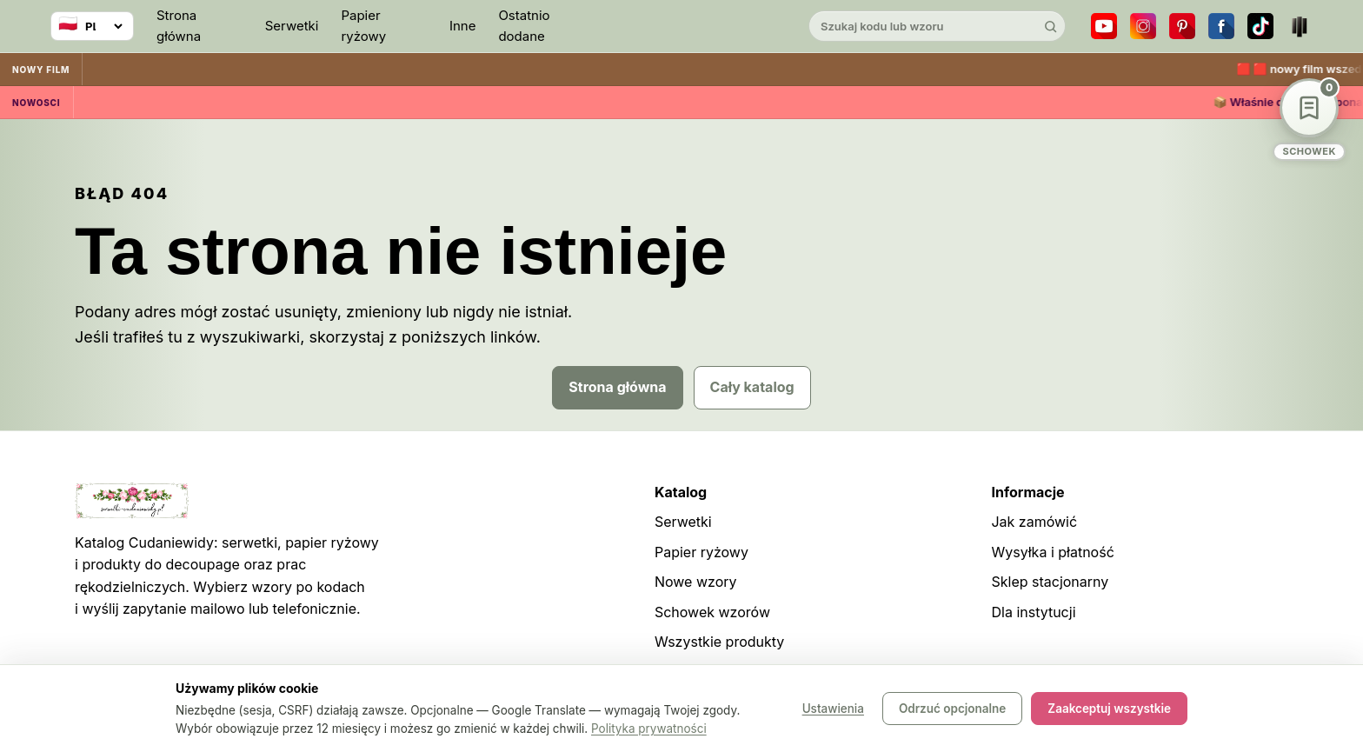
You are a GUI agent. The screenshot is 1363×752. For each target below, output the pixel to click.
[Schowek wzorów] (1309, 119)
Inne (462, 25)
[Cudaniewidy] (681, 26)
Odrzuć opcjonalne (952, 708)
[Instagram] (1143, 26)
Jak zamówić (1034, 521)
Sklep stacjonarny (1049, 581)
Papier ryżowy (363, 25)
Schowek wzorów (712, 612)
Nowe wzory (696, 581)
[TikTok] (1260, 26)
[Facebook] (1221, 26)
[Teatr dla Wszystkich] (1300, 26)
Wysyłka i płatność (1052, 552)
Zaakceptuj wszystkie (1109, 708)
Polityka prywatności (649, 728)
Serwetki (292, 25)
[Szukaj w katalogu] (922, 26)
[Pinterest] (1182, 26)
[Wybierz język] (92, 26)
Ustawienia (833, 708)
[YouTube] (1104, 26)
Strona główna (178, 25)
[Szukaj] (1050, 26)
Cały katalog (752, 387)
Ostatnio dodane (523, 25)
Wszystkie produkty (719, 641)
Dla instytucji (1033, 612)
